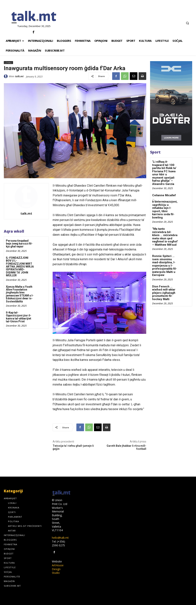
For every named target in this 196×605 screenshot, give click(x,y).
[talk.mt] (34, 17)
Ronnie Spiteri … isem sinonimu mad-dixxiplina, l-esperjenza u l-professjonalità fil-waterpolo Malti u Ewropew (164, 254)
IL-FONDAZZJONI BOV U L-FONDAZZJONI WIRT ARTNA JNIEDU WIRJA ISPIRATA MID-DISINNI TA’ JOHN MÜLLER (20, 266)
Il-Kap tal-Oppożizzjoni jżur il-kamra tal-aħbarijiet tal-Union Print (18, 317)
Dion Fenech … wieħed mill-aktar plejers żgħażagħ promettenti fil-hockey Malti (163, 280)
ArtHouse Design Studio (58, 569)
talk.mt (19, 76)
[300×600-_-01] (171, 103)
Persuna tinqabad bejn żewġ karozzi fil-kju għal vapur (19, 243)
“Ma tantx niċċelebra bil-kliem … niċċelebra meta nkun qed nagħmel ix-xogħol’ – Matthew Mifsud (165, 227)
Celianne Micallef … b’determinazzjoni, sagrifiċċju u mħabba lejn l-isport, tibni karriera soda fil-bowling (165, 201)
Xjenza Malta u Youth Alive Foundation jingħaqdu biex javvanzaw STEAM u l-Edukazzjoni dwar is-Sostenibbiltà (19, 294)
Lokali (8, 62)
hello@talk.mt (60, 537)
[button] (187, 23)
